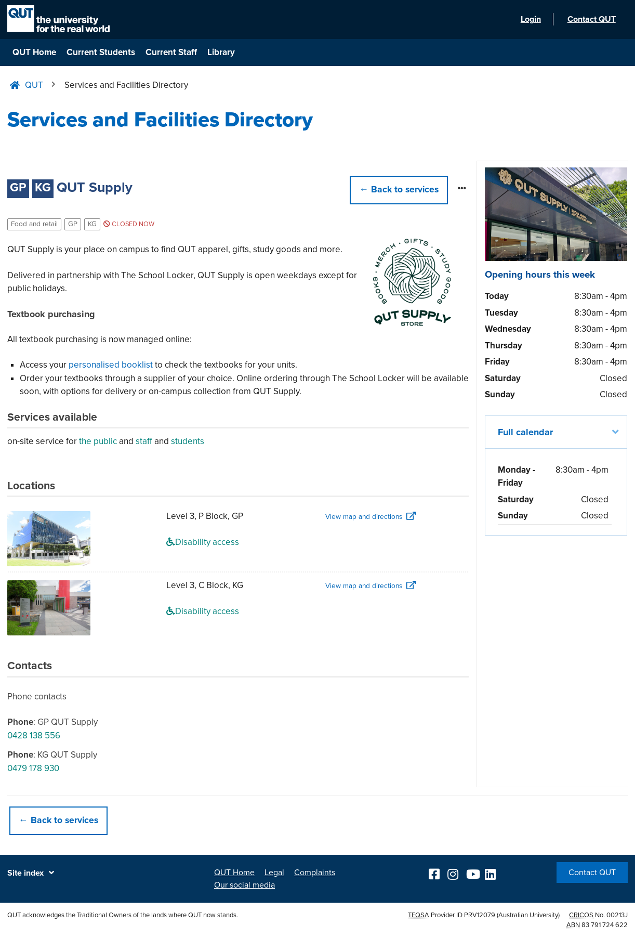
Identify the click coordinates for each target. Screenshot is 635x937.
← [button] (399, 189)
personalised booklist (111, 364)
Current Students (101, 52)
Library (221, 52)
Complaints (314, 872)
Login (529, 20)
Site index (25, 873)
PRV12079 (479, 915)
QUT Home (34, 52)
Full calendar (525, 432)
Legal (274, 872)
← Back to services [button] (58, 820)
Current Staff (171, 52)
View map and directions (363, 517)
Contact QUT (592, 872)
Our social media (244, 885)
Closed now (128, 224)
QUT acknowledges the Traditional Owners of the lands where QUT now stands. (122, 915)
